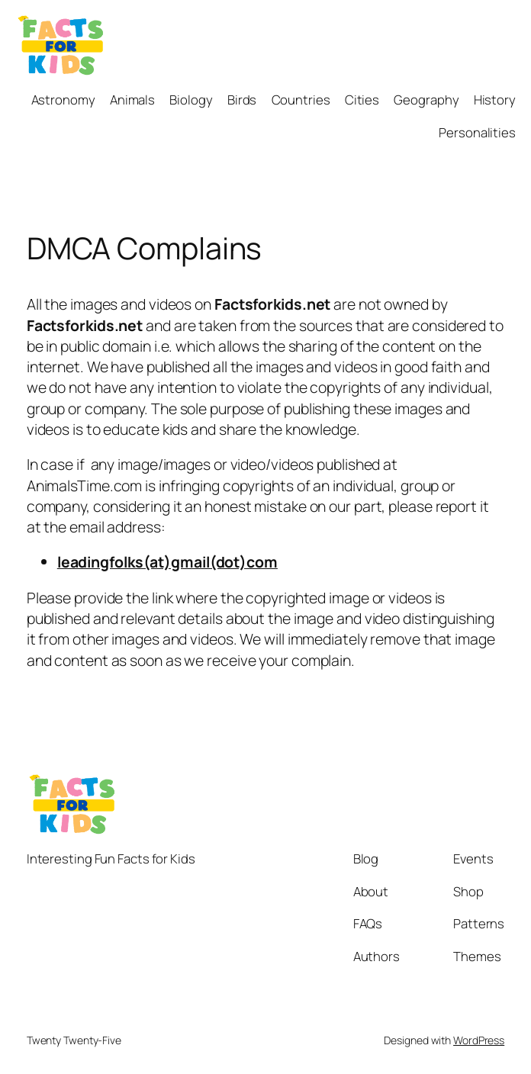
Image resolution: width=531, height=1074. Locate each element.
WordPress (478, 1040)
